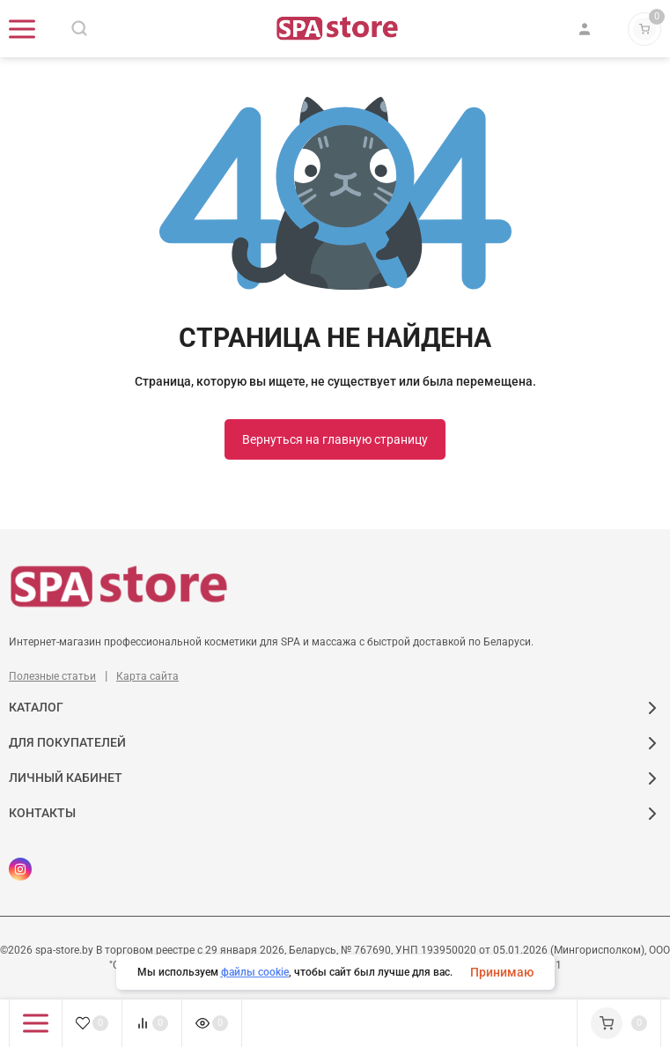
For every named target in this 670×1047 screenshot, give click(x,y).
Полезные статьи (52, 676)
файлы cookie (255, 972)
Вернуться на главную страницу (335, 439)
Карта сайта (147, 676)
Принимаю (502, 972)
